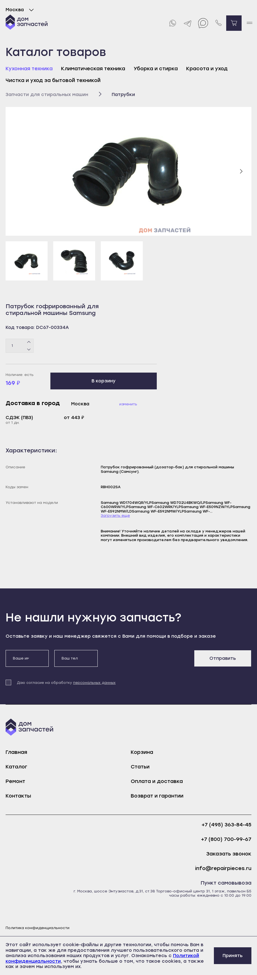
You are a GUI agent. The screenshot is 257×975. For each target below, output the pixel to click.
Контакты (18, 796)
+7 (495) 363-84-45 (226, 825)
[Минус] (28, 349)
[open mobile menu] (249, 23)
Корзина (142, 752)
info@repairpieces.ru (223, 868)
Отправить (222, 658)
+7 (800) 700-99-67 (226, 839)
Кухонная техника (29, 69)
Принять (233, 955)
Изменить (128, 404)
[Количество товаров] (20, 346)
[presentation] (145, 661)
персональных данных (94, 683)
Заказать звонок (228, 854)
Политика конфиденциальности (37, 928)
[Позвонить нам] (218, 23)
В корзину (104, 381)
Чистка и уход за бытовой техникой (53, 80)
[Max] (203, 23)
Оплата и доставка (157, 781)
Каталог (16, 767)
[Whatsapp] (172, 23)
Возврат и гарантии (157, 796)
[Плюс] (28, 342)
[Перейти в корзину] (234, 23)
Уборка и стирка (156, 69)
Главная (16, 752)
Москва (21, 10)
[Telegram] (187, 23)
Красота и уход (207, 69)
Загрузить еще (115, 515)
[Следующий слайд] (241, 171)
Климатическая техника (93, 69)
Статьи (140, 767)
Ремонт (15, 781)
